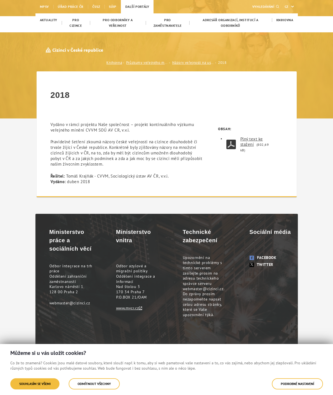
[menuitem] (48, 20)
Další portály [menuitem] (137, 6)
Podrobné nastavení (297, 384)
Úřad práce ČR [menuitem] (70, 6)
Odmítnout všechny (94, 384)
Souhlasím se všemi (35, 384)
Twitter (261, 264)
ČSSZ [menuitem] (96, 6)
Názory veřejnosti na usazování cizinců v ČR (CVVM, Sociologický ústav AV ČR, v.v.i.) (193, 62)
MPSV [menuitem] (44, 6)
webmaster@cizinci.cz (69, 303)
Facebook (263, 257)
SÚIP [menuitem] (112, 6)
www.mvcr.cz (127, 308)
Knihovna (114, 62)
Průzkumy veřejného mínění (147, 62)
